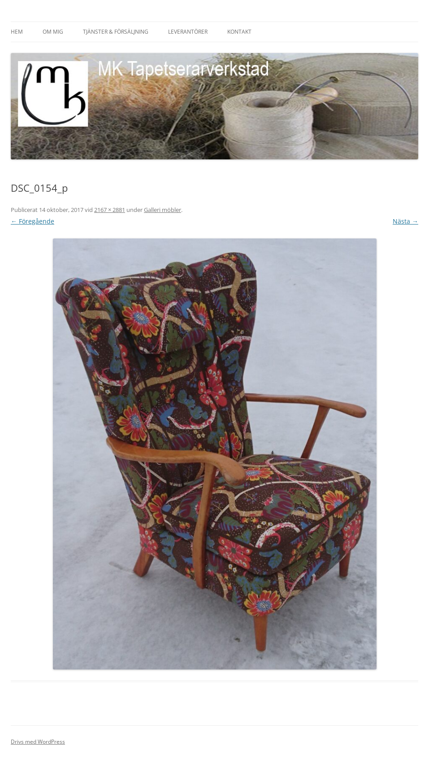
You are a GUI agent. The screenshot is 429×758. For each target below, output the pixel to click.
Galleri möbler (162, 210)
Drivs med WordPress (38, 741)
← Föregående (32, 221)
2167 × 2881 (109, 210)
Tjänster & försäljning (115, 31)
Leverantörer (188, 31)
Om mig (53, 31)
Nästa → (405, 221)
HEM (17, 31)
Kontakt (239, 31)
